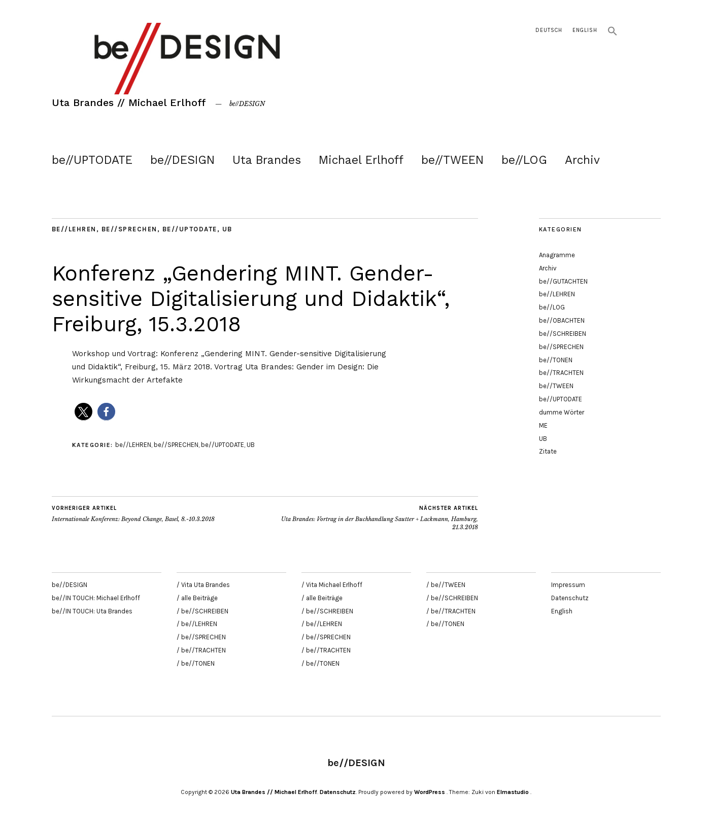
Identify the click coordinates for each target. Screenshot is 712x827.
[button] (612, 34)
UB (227, 229)
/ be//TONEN (196, 663)
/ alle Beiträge (197, 598)
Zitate (548, 451)
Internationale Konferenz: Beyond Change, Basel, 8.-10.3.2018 (133, 513)
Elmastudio (513, 792)
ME (543, 425)
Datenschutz (570, 598)
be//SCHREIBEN (562, 333)
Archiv (582, 160)
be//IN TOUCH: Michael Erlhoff (96, 598)
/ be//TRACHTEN (201, 650)
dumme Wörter (561, 412)
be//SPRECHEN (129, 229)
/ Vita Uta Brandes (203, 585)
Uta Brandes (266, 160)
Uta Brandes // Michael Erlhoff (129, 102)
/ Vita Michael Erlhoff (331, 585)
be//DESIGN (182, 160)
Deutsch (548, 30)
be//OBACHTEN (562, 320)
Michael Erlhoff (361, 160)
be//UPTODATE (92, 160)
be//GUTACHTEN (563, 281)
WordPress (429, 792)
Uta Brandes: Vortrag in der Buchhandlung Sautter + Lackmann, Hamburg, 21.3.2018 (371, 517)
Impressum (568, 585)
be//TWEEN (452, 160)
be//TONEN (555, 360)
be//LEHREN (74, 229)
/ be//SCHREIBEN (202, 611)
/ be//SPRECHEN (201, 637)
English (584, 30)
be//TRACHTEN (561, 372)
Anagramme (557, 255)
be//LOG (524, 160)
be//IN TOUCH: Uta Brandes (92, 611)
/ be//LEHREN (197, 624)
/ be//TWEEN (445, 585)
